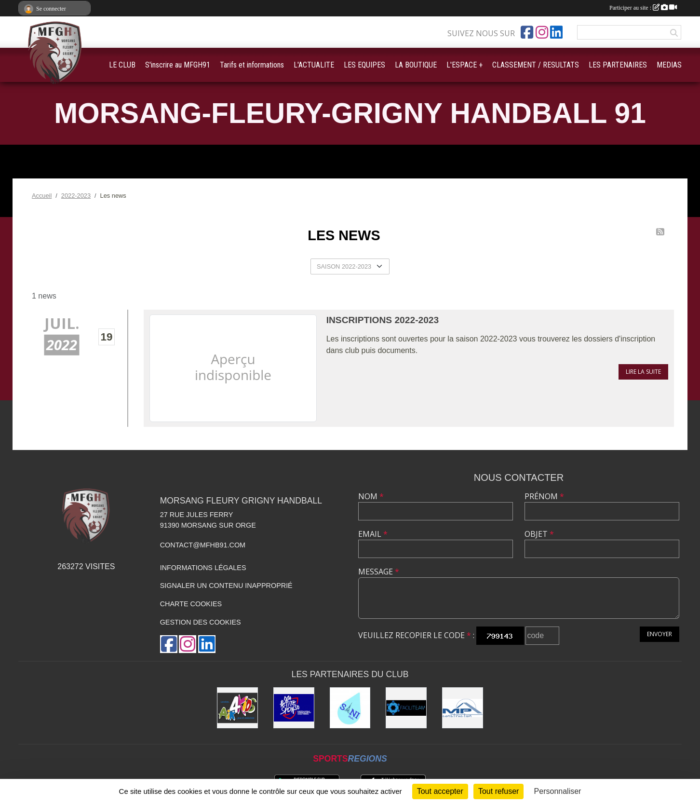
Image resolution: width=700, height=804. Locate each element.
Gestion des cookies (200, 622)
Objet (539, 534)
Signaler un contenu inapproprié (226, 585)
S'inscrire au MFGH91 (177, 64)
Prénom (544, 496)
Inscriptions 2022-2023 (382, 320)
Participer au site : (643, 7)
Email (373, 534)
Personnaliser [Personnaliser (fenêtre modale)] (557, 791)
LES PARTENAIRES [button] (618, 64)
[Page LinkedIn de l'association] (556, 32)
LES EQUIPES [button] (364, 64)
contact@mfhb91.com (202, 545)
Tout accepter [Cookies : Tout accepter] (440, 791)
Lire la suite (643, 372)
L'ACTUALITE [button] (314, 64)
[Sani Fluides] (350, 707)
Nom (371, 496)
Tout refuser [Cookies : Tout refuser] (498, 791)
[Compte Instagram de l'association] (542, 32)
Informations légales (203, 568)
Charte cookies (191, 604)
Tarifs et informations (252, 64)
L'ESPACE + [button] (464, 64)
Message (378, 571)
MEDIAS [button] (669, 64)
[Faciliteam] (406, 707)
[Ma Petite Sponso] (293, 707)
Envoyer (659, 634)
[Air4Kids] (237, 707)
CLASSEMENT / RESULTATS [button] (535, 64)
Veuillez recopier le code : (416, 635)
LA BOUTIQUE (416, 64)
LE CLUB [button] (122, 64)
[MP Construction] (462, 707)
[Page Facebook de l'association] (527, 32)
